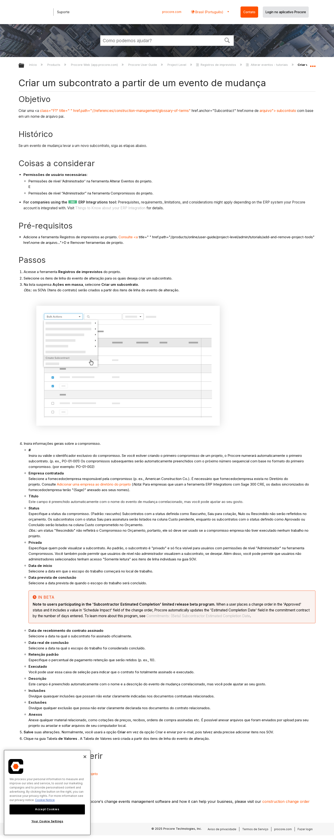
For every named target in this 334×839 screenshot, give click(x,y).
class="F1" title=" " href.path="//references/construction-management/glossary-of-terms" (115, 110)
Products (54, 65)
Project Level (177, 65)
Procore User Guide (143, 65)
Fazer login (305, 829)
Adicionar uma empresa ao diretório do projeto (94, 484)
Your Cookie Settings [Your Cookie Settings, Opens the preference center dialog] (47, 821)
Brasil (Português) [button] (208, 12)
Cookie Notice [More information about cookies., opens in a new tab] (45, 800)
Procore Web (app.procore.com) (95, 65)
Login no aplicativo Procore (286, 12)
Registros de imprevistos (216, 65)
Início (33, 65)
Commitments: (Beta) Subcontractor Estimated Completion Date (198, 616)
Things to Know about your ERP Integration (110, 208)
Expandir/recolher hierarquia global (24, 65)
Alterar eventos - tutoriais (267, 65)
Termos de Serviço (255, 829)
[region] (47, 792)
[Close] (85, 757)
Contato (249, 12)
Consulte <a (128, 237)
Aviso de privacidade (222, 829)
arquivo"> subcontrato (278, 110)
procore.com (171, 12)
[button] (227, 39)
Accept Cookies (47, 809)
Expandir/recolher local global (312, 64)
